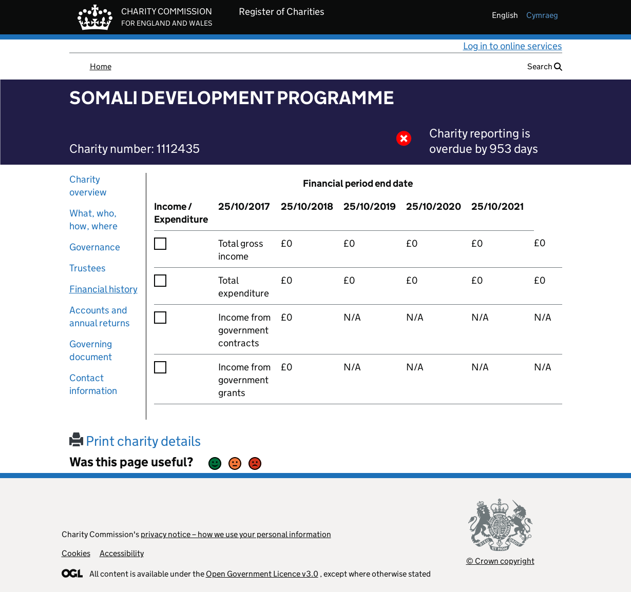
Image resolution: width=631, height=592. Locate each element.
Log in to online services (512, 46)
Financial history (103, 289)
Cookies (76, 553)
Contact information (93, 384)
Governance (94, 247)
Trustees (87, 268)
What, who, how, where (93, 219)
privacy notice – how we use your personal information (236, 534)
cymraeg (542, 15)
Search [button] (544, 66)
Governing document (90, 350)
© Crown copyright (500, 561)
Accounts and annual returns (99, 316)
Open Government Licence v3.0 (262, 574)
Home (100, 66)
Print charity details (135, 440)
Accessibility (122, 553)
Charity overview (88, 185)
